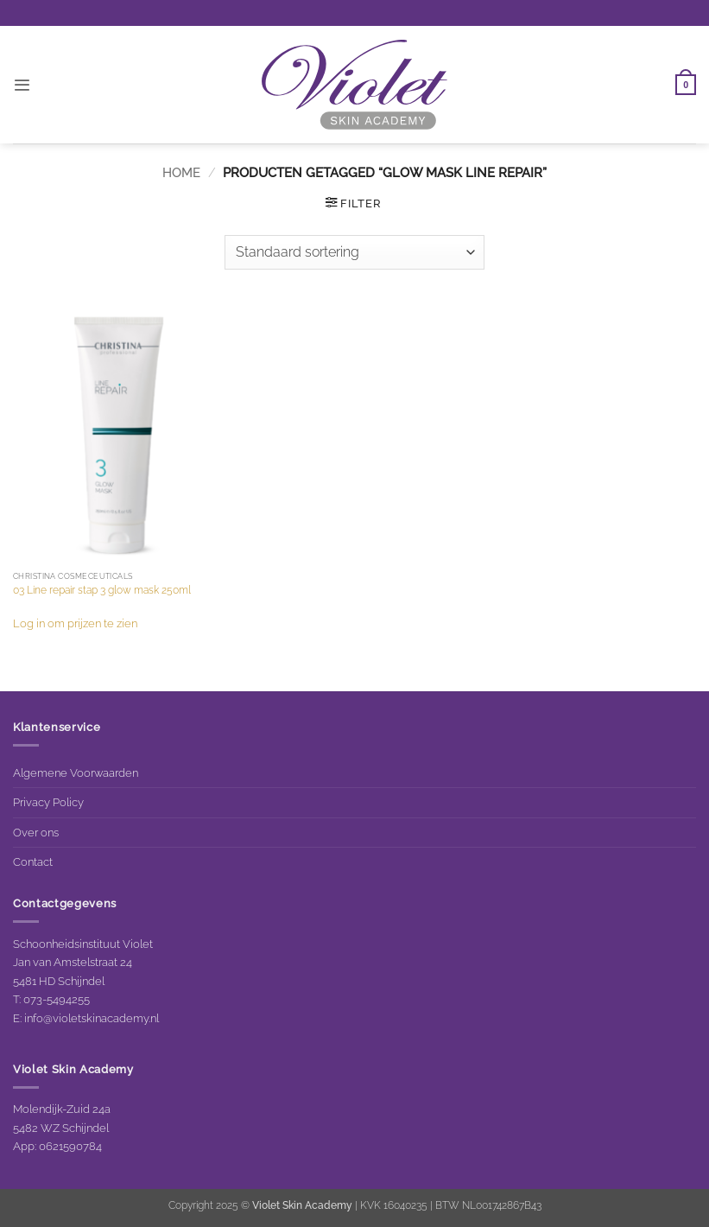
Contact (33, 861)
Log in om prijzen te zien (75, 623)
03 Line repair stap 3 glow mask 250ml (102, 590)
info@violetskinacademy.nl (91, 1018)
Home (181, 172)
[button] (21, 85)
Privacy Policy (48, 802)
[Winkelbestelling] (354, 252)
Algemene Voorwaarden (75, 772)
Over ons (36, 832)
